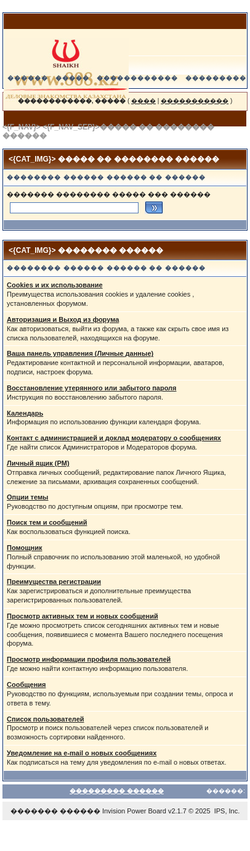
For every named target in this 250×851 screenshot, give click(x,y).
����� (72, 78)
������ (27, 78)
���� (143, 100)
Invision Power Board (134, 811)
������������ (137, 78)
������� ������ (55, 811)
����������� (194, 100)
